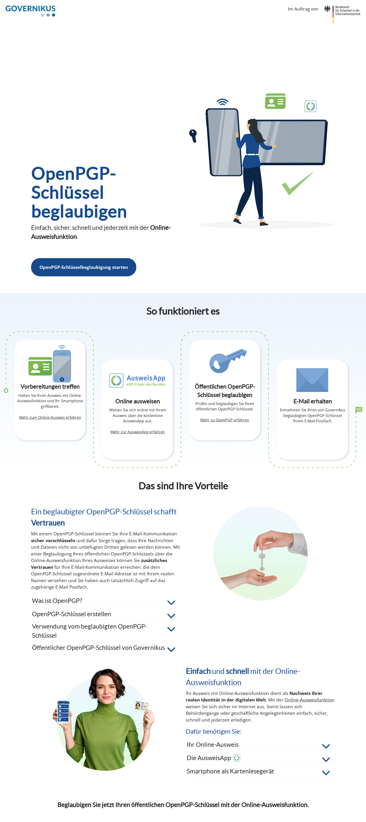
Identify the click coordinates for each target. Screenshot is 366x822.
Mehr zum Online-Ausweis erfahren (50, 417)
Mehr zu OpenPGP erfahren (224, 420)
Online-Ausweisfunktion (309, 700)
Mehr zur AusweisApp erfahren (137, 431)
